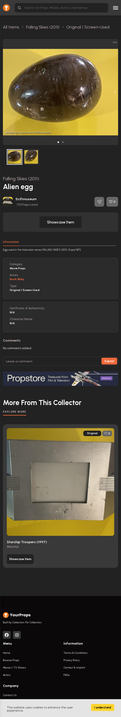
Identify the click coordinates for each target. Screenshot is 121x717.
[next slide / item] (115, 92)
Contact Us (9, 695)
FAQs (67, 675)
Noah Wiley (17, 279)
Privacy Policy (72, 660)
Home (6, 653)
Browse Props (11, 660)
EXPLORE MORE (14, 411)
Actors (6, 675)
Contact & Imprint (74, 667)
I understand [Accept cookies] (102, 707)
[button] (58, 142)
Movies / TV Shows (14, 667)
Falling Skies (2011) (21, 178)
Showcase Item (60, 222)
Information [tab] (11, 242)
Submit (109, 361)
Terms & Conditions (76, 653)
